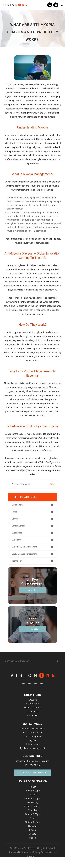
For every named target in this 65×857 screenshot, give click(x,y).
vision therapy (18, 505)
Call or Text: (32, 773)
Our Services (32, 703)
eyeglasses (17, 533)
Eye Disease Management (32, 748)
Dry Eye (32, 740)
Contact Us (32, 629)
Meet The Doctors (32, 707)
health (14, 512)
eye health (16, 540)
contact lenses (18, 526)
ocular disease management (24, 554)
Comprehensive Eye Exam (32, 728)
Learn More (32, 590)
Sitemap (52, 852)
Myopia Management (32, 736)
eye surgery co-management (24, 547)
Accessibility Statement (20, 852)
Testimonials (33, 711)
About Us (32, 699)
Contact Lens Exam (32, 732)
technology (17, 561)
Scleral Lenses (33, 744)
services (15, 519)
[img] (23, 684)
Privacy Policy (40, 852)
